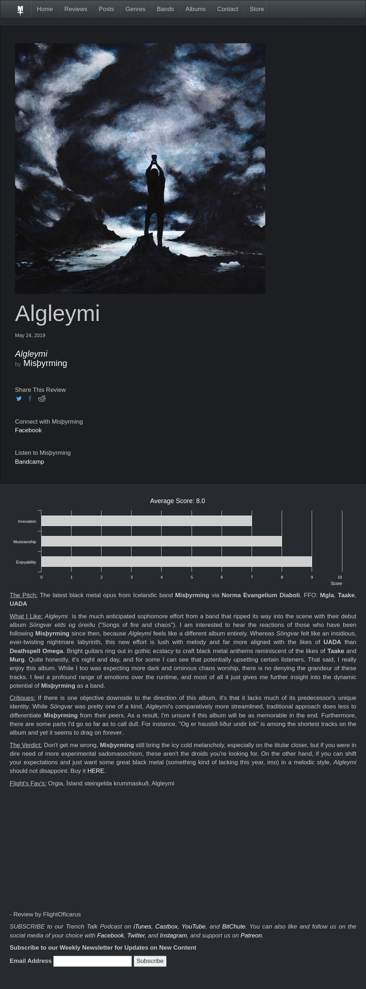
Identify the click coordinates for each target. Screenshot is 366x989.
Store (256, 9)
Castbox (166, 926)
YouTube (194, 926)
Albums (196, 9)
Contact (227, 9)
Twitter (136, 935)
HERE (95, 771)
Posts (106, 9)
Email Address (30, 961)
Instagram (173, 935)
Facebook (28, 430)
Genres (135, 9)
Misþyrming (45, 363)
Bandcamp (29, 461)
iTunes (142, 926)
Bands (165, 9)
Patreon (251, 935)
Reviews (75, 9)
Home (45, 9)
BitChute (233, 926)
